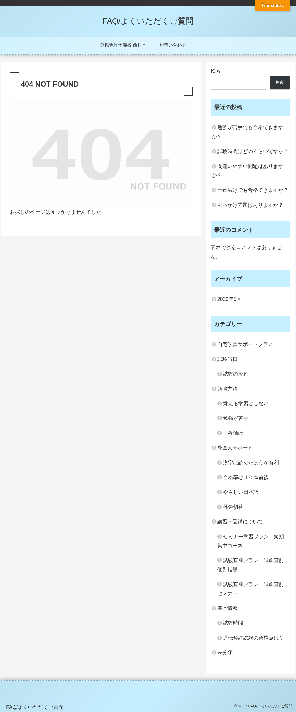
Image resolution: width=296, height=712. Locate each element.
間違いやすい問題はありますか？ (247, 171)
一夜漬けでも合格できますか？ (252, 190)
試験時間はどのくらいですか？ (252, 151)
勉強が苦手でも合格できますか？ (247, 132)
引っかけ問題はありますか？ (250, 205)
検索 (216, 71)
